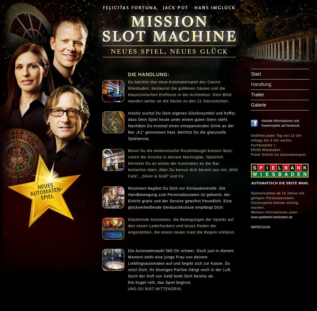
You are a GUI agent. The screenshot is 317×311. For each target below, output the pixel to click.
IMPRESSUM (260, 227)
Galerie (258, 105)
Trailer (257, 94)
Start (256, 74)
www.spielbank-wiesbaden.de (271, 217)
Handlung (261, 84)
